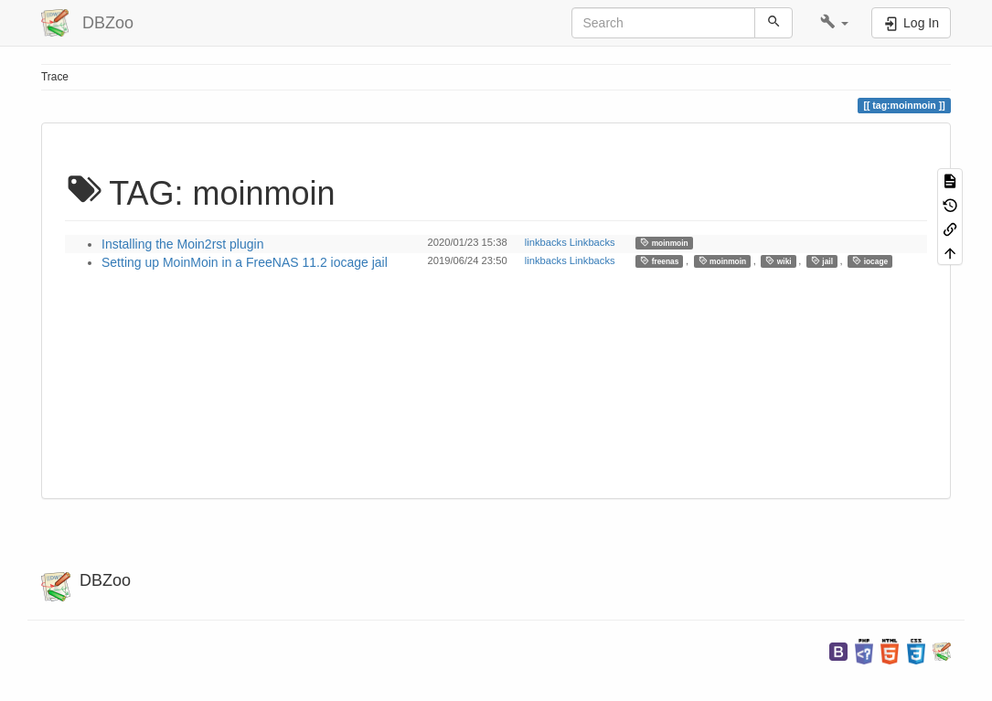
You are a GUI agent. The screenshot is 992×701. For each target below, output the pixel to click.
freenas (659, 261)
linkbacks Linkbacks (570, 242)
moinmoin (664, 243)
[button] (834, 23)
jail (822, 261)
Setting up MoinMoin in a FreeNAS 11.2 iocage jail (244, 262)
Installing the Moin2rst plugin (182, 244)
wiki (778, 261)
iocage (870, 261)
